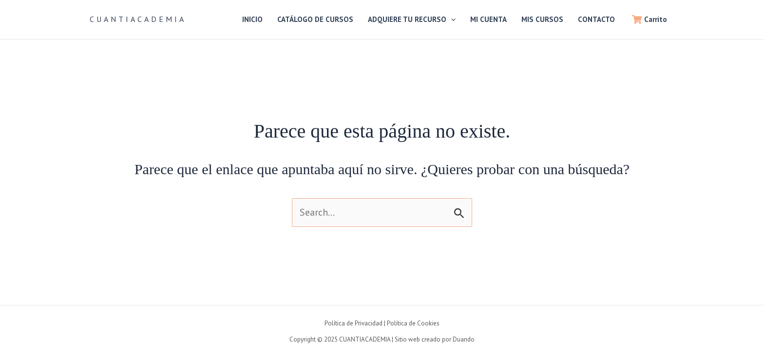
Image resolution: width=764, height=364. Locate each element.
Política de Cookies (413, 323)
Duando (464, 339)
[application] (451, 19)
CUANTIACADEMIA (138, 19)
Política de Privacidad (353, 323)
